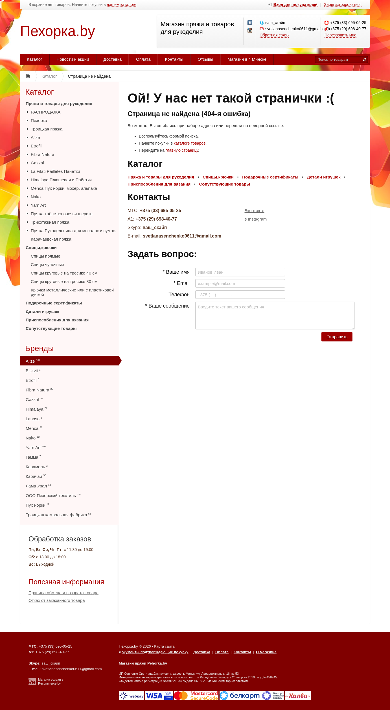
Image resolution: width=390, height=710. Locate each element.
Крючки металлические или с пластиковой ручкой (72, 292)
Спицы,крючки (41, 247)
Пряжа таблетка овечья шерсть (61, 213)
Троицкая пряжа (46, 129)
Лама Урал (38, 486)
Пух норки (37, 505)
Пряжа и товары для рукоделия (59, 103)
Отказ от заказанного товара (57, 600)
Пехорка (39, 120)
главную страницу (182, 150)
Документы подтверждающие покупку (154, 652)
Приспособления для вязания (57, 319)
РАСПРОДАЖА (45, 112)
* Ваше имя (176, 272)
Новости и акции (73, 59)
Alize (35, 137)
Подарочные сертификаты (54, 302)
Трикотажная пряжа (50, 222)
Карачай (36, 476)
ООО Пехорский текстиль (53, 495)
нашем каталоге (122, 5)
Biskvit (33, 370)
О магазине (266, 652)
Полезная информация (66, 582)
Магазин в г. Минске (246, 59)
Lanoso (34, 418)
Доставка (113, 59)
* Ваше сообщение (167, 306)
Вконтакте (254, 210)
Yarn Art (38, 205)
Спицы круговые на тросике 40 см (64, 273)
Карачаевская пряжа (51, 239)
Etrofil (36, 145)
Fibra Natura (42, 154)
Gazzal (37, 162)
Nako (36, 196)
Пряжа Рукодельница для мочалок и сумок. (73, 230)
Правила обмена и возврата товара (63, 592)
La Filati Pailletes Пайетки (55, 171)
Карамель (37, 466)
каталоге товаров (190, 143)
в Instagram (256, 219)
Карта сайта (164, 646)
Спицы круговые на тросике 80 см (64, 281)
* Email (182, 283)
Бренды (39, 348)
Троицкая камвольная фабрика (58, 514)
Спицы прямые (45, 256)
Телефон (179, 294)
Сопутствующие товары (51, 328)
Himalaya (36, 409)
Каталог (34, 59)
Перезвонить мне (340, 35)
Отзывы (205, 59)
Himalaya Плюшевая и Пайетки (61, 179)
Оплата (143, 59)
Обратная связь (274, 35)
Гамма (33, 457)
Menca (34, 428)
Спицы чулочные (47, 264)
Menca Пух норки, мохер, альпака (64, 188)
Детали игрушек (42, 311)
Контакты (174, 59)
